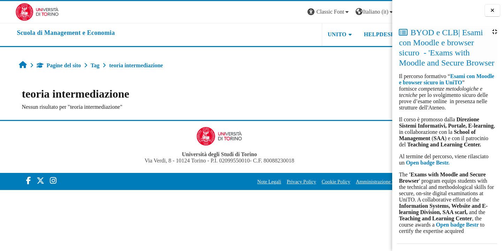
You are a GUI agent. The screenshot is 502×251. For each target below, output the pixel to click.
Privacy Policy (270, 181)
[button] (297, 12)
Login (380, 12)
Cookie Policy (304, 181)
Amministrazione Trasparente (354, 181)
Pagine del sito (47, 65)
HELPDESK (348, 34)
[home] (50, 33)
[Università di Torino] (22, 11)
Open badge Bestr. (427, 163)
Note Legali (238, 181)
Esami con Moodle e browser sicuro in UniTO (446, 79)
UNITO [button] (306, 34)
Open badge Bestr (457, 225)
